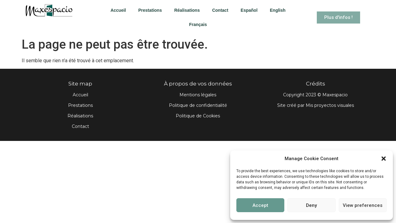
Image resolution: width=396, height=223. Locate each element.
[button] (384, 158)
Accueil (118, 10)
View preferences (362, 205)
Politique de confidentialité (198, 105)
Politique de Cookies (198, 116)
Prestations (150, 10)
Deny (311, 205)
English (278, 10)
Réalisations (187, 10)
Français (198, 24)
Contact (220, 10)
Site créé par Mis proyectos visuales (315, 105)
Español (249, 10)
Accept (260, 205)
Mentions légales (197, 95)
